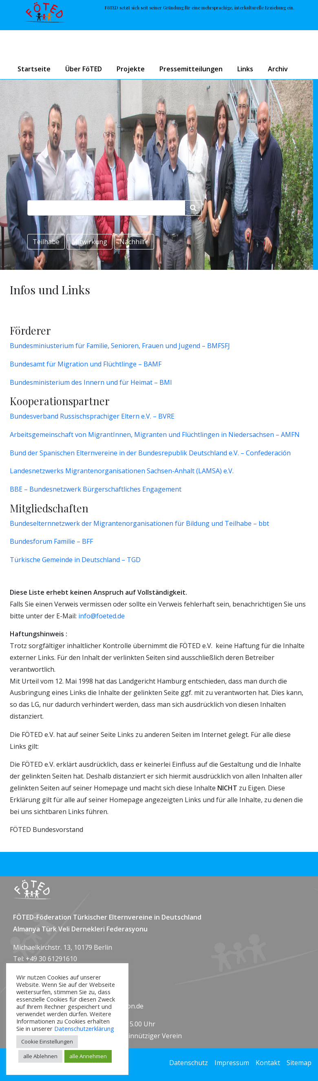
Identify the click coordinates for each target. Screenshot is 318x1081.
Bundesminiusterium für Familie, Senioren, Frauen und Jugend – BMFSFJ (120, 345)
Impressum (231, 1062)
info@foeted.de (101, 615)
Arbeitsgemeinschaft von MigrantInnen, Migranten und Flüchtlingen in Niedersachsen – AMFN (155, 434)
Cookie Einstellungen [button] (47, 1041)
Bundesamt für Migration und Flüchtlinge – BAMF (85, 364)
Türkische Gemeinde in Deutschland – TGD (75, 559)
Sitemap (299, 1062)
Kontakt (268, 1062)
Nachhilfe (134, 241)
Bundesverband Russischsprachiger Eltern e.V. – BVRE (92, 416)
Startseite (34, 68)
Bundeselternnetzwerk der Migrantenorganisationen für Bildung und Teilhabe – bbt (139, 523)
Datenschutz (188, 1062)
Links (245, 68)
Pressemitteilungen (191, 68)
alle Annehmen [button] (88, 1056)
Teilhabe (46, 241)
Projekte (131, 68)
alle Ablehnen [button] (40, 1056)
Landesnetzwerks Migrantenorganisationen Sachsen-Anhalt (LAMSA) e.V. (122, 470)
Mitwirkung (89, 241)
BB (14, 489)
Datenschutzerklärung (84, 1028)
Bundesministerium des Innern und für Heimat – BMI (91, 382)
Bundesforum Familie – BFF (51, 541)
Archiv (278, 68)
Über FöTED (83, 68)
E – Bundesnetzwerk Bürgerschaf (70, 489)
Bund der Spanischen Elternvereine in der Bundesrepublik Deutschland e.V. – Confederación (150, 452)
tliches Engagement (151, 489)
